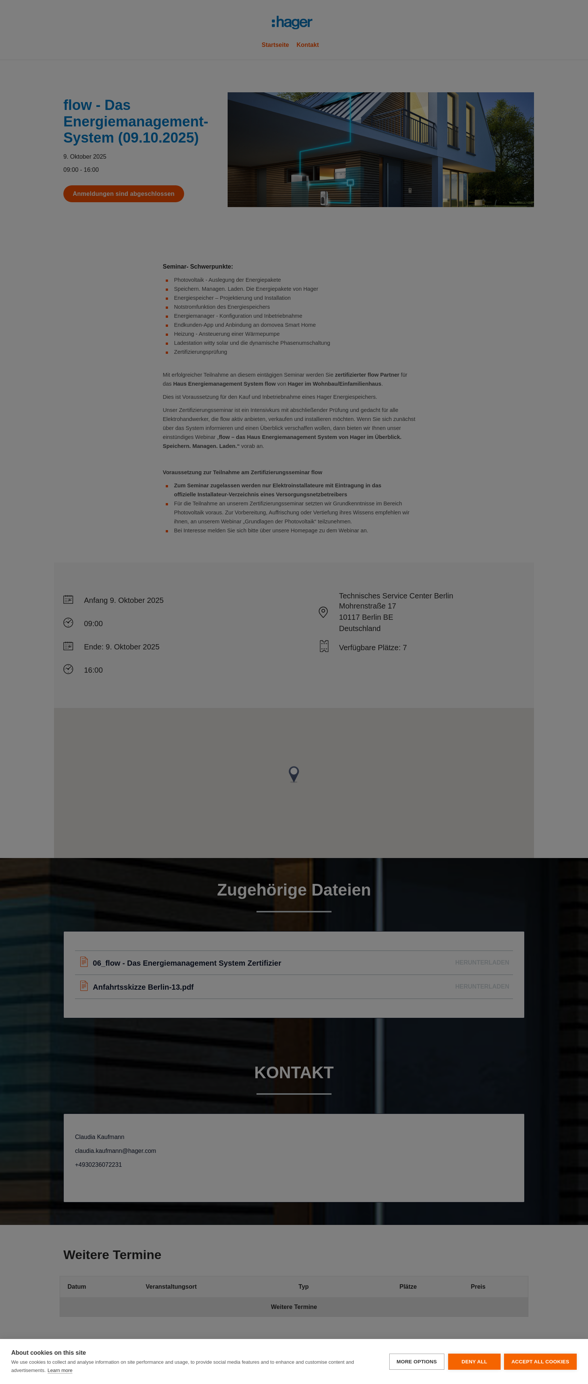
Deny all (473, 1361)
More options (416, 1361)
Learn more (60, 1370)
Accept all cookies (540, 1361)
